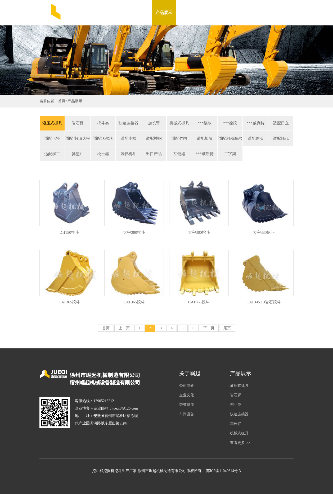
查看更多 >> (240, 443)
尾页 (227, 328)
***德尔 (205, 123)
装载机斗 (128, 154)
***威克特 (255, 123)
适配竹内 (179, 138)
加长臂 (154, 123)
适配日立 (281, 123)
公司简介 (186, 386)
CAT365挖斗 (69, 302)
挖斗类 (103, 123)
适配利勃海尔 (230, 138)
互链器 (179, 154)
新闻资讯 (187, 12)
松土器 (103, 154)
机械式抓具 (179, 123)
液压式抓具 (52, 123)
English (282, 12)
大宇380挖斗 (134, 232)
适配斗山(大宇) (77, 138)
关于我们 (140, 12)
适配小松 (128, 138)
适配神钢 (154, 138)
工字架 (230, 154)
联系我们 (258, 12)
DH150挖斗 (69, 232)
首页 (61, 101)
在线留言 (234, 12)
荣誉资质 (186, 405)
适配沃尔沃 (103, 138)
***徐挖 (230, 123)
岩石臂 (78, 123)
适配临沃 (255, 138)
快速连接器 (128, 123)
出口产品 (154, 154)
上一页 (124, 328)
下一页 (208, 328)
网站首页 (116, 12)
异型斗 (78, 154)
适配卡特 (52, 138)
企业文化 (186, 395)
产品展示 (163, 12)
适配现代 (281, 138)
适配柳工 (52, 154)
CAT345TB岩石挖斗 (263, 302)
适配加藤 (205, 138)
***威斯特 (205, 154)
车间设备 (210, 12)
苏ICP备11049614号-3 (223, 471)
